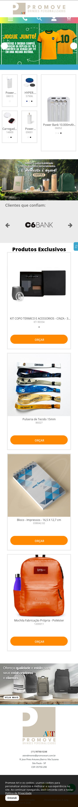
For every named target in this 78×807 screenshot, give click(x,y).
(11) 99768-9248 (39, 751)
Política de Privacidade (18, 793)
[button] (4, 45)
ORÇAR (39, 340)
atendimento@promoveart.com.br (39, 755)
